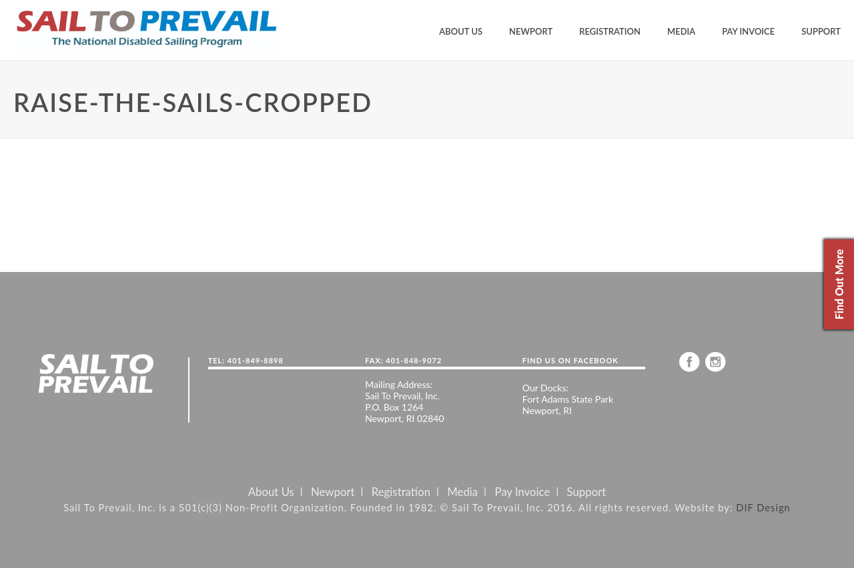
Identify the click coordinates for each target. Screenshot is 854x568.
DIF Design (763, 507)
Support (821, 31)
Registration (609, 31)
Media (681, 31)
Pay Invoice (748, 31)
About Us (460, 31)
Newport (530, 31)
